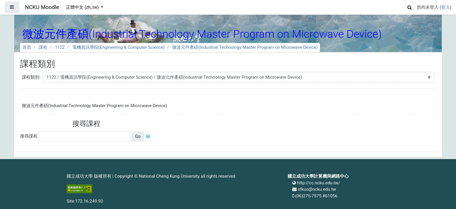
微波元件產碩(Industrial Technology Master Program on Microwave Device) (245, 47)
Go (137, 136)
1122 (60, 47)
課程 (43, 47)
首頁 (26, 47)
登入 (445, 7)
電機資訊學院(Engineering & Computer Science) (118, 47)
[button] (409, 6)
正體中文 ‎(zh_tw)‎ (83, 7)
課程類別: (31, 77)
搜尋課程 (29, 136)
